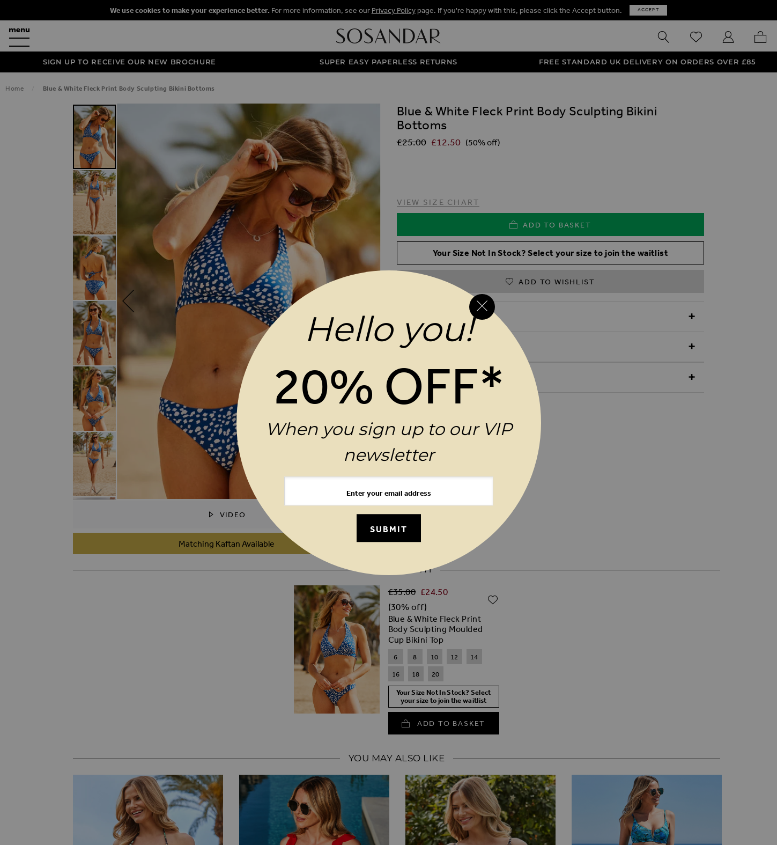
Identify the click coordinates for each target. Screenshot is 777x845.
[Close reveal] (482, 307)
